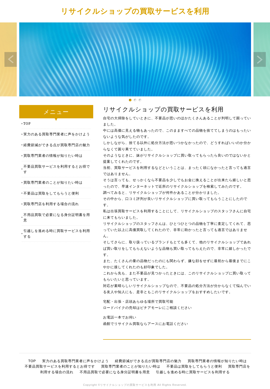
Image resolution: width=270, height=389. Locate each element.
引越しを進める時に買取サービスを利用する (56, 233)
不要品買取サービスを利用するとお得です (56, 169)
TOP (27, 123)
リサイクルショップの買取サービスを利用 (135, 11)
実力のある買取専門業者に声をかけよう (56, 134)
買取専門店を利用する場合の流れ (51, 203)
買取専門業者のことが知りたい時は (53, 182)
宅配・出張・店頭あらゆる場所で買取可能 (138, 301)
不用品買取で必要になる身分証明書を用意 (56, 217)
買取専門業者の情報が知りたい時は (53, 155)
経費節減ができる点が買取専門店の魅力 (56, 144)
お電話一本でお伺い (119, 317)
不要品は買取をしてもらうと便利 (51, 193)
